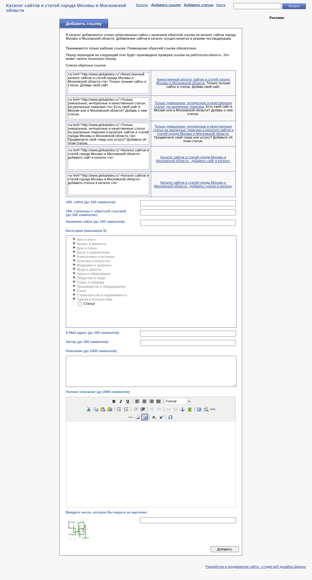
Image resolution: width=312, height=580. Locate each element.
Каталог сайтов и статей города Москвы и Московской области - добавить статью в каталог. (193, 184)
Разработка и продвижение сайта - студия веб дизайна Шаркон (256, 566)
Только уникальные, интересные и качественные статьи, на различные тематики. (193, 104)
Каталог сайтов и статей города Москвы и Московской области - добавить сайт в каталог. (193, 159)
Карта (220, 5)
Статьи (88, 303)
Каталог (142, 5)
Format (171, 401)
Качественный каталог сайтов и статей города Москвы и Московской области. (193, 81)
